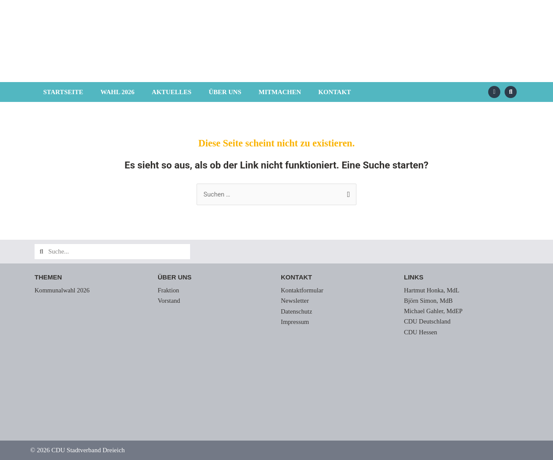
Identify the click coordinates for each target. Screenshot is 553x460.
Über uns (225, 92)
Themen (48, 277)
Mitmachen (279, 92)
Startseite (63, 92)
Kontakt (334, 92)
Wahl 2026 (118, 92)
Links (413, 277)
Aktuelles (171, 92)
